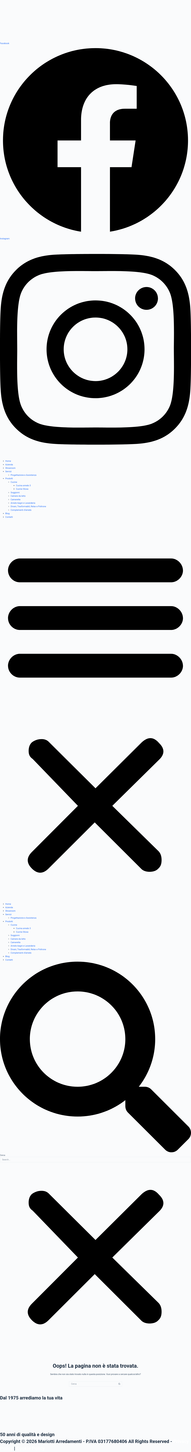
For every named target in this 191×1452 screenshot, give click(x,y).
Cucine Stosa (22, 489)
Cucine (14, 482)
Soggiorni (15, 492)
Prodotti (9, 478)
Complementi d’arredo (21, 510)
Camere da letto (18, 496)
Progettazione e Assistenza (23, 475)
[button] (95, 710)
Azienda (9, 464)
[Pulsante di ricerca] (119, 1384)
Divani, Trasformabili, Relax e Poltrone (28, 506)
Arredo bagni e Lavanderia (23, 503)
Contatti (9, 517)
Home (8, 461)
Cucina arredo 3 (23, 485)
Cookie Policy (30, 1448)
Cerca (2, 1155)
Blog (7, 513)
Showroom (10, 468)
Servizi (8, 471)
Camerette (15, 499)
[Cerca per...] (93, 1384)
